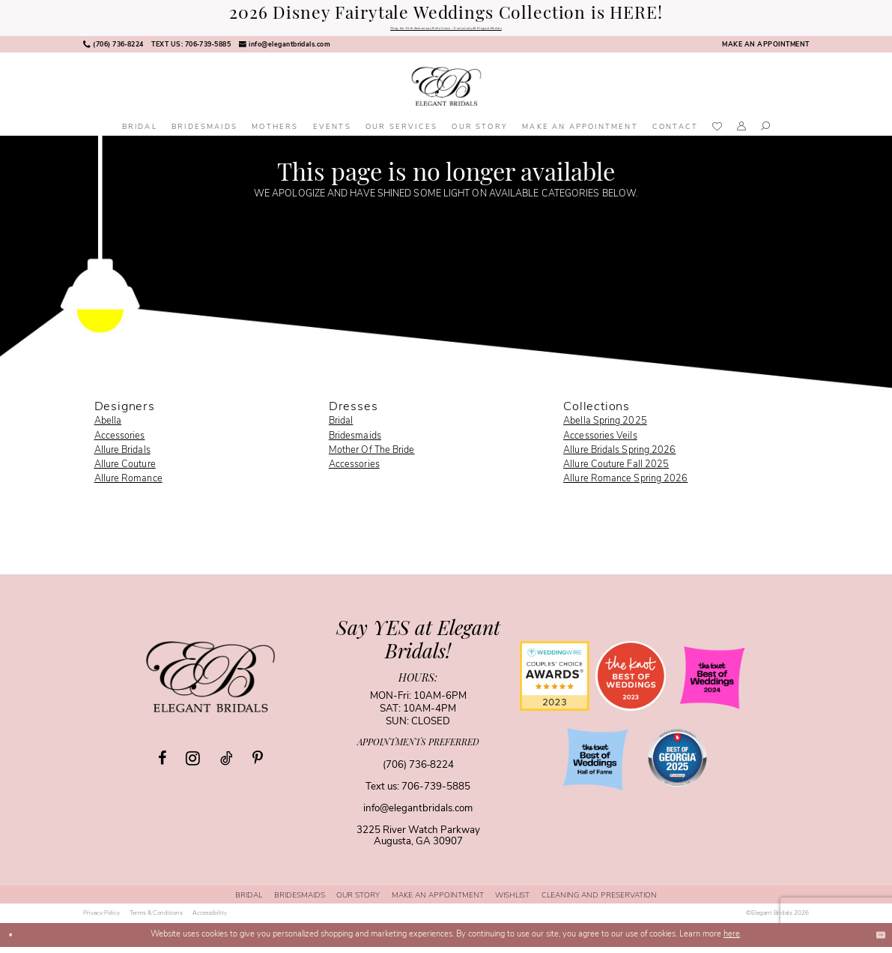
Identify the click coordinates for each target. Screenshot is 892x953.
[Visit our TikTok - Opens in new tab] (226, 764)
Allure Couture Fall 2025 (616, 470)
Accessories (119, 442)
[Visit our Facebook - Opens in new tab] (162, 764)
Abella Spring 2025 (605, 428)
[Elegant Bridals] (210, 683)
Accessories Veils (600, 442)
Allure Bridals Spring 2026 (619, 456)
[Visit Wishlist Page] (718, 134)
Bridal (341, 428)
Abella (108, 428)
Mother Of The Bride (372, 456)
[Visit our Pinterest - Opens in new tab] (257, 764)
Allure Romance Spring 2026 (625, 485)
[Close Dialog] (16, 941)
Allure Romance (128, 485)
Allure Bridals (122, 456)
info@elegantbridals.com (418, 815)
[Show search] (765, 134)
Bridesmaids (355, 442)
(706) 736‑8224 (418, 771)
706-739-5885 (435, 793)
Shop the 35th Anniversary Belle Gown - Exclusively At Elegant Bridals (446, 32)
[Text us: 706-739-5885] (191, 51)
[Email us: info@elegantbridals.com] (284, 51)
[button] (742, 134)
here (731, 941)
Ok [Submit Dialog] (874, 941)
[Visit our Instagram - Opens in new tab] (193, 764)
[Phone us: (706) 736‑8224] (113, 51)
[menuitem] (113, 51)
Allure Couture (125, 470)
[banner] (446, 92)
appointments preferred (418, 749)
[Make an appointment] (765, 51)
